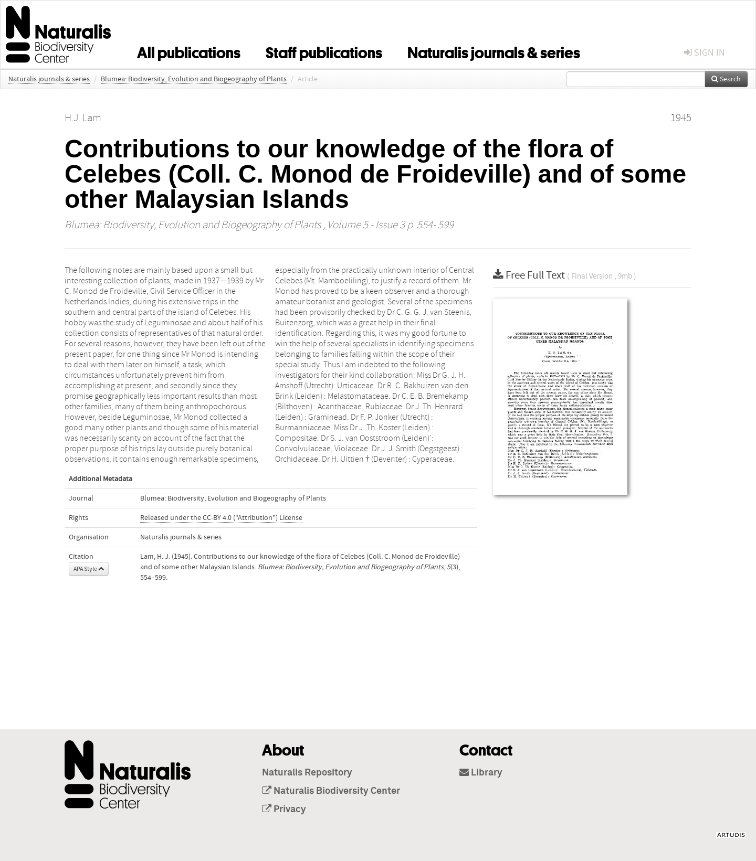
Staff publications (324, 50)
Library (480, 773)
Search (726, 79)
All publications (188, 50)
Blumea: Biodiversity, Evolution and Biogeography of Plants (194, 79)
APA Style (89, 568)
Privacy (284, 809)
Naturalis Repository (307, 773)
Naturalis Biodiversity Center (331, 791)
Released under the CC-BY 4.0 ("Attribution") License (221, 518)
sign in (704, 52)
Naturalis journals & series (493, 50)
